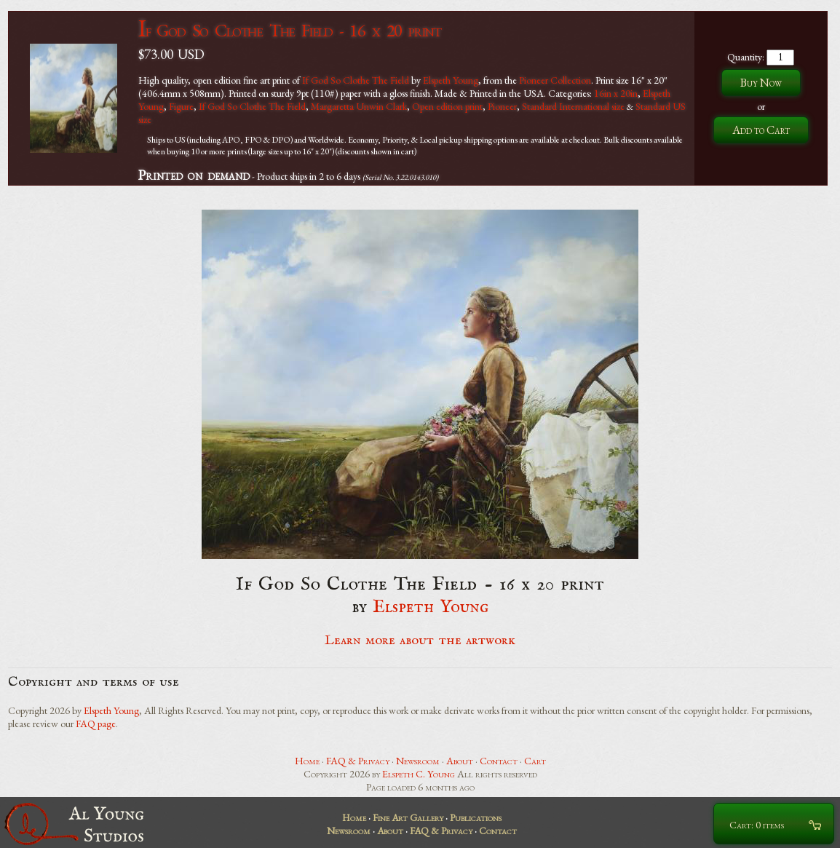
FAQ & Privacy (357, 760)
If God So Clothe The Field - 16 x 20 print (289, 30)
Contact (499, 760)
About (459, 760)
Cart (535, 760)
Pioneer (502, 106)
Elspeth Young (450, 80)
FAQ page (96, 723)
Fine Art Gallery (408, 817)
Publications (476, 817)
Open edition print (447, 106)
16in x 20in (616, 93)
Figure (181, 106)
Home (307, 760)
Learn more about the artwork (420, 640)
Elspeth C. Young (418, 773)
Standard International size (573, 106)
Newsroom (418, 760)
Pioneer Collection (555, 80)
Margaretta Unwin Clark (359, 106)
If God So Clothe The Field (355, 80)
